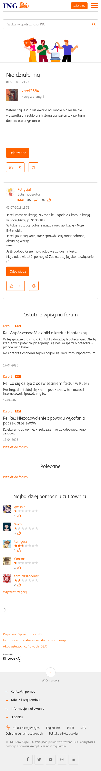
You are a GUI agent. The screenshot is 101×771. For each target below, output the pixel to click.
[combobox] (50, 24)
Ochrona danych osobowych (24, 733)
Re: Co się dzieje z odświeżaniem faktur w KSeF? (46, 383)
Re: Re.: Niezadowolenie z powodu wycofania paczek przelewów (44, 420)
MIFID (70, 728)
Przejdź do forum (15, 447)
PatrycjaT (24, 189)
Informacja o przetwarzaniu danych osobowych (35, 640)
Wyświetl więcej (15, 592)
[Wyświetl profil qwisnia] (26, 507)
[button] (11, 167)
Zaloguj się (79, 5)
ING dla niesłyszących (26, 728)
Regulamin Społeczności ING (22, 634)
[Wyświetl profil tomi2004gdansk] (26, 576)
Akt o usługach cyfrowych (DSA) (25, 646)
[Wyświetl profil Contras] (26, 559)
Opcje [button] (33, 167)
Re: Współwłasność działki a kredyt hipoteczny (45, 332)
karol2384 (30, 90)
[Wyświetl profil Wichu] (26, 525)
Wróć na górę (50, 680)
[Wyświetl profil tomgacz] (26, 542)
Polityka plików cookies (64, 733)
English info (53, 728)
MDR (83, 728)
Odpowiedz (18, 153)
